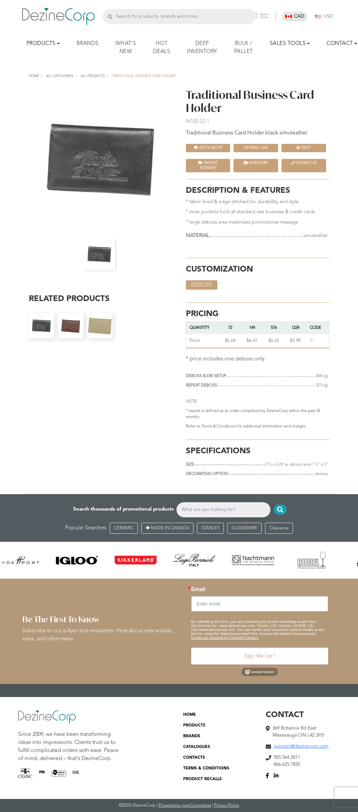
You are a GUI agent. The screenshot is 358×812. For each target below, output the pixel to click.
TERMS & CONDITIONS (206, 768)
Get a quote (208, 148)
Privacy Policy (226, 805)
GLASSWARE (244, 528)
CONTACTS (194, 758)
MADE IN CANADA (167, 528)
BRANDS (87, 43)
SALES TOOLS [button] (288, 43)
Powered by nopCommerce (185, 805)
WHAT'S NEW (125, 47)
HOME (189, 715)
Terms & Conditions (218, 426)
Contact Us (304, 163)
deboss (201, 285)
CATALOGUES (196, 747)
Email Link (256, 148)
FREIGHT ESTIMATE (208, 165)
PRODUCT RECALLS (202, 779)
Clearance (279, 528)
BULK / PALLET (243, 47)
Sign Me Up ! (259, 656)
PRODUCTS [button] (41, 43)
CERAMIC (124, 528)
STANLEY (210, 528)
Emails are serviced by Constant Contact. (225, 638)
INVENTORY (256, 163)
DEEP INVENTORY (202, 47)
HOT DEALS (161, 47)
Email (198, 589)
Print (304, 148)
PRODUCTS (194, 725)
